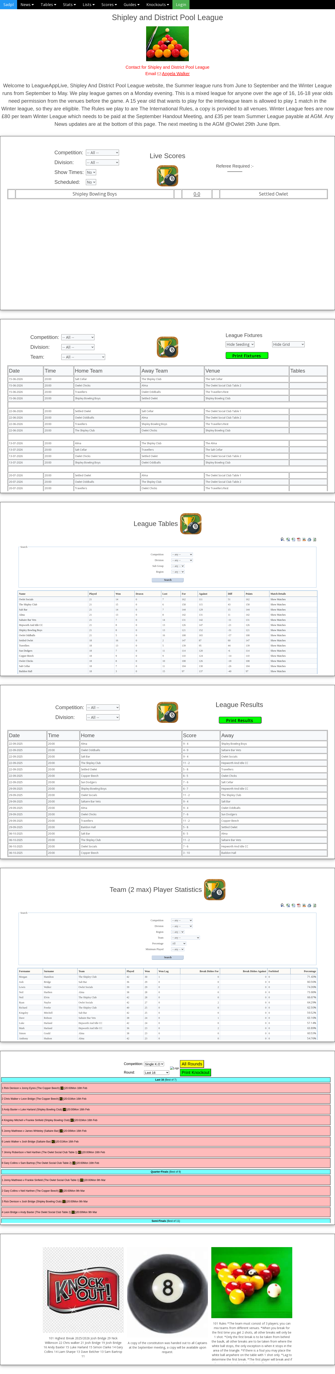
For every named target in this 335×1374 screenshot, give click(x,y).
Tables (48, 4)
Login (181, 4)
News (27, 4)
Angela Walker (176, 73)
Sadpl (8, 4)
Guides (132, 4)
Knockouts (157, 4)
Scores (109, 4)
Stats (69, 4)
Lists (89, 4)
